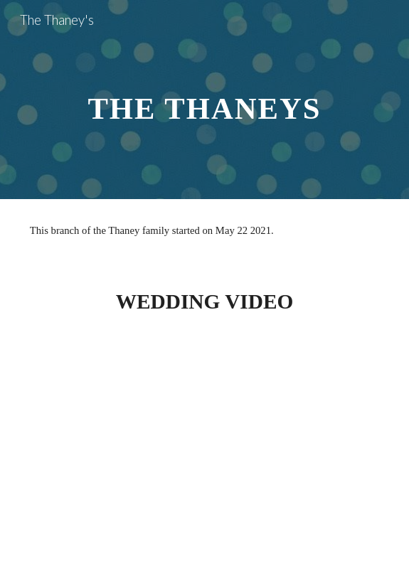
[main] (204, 100)
